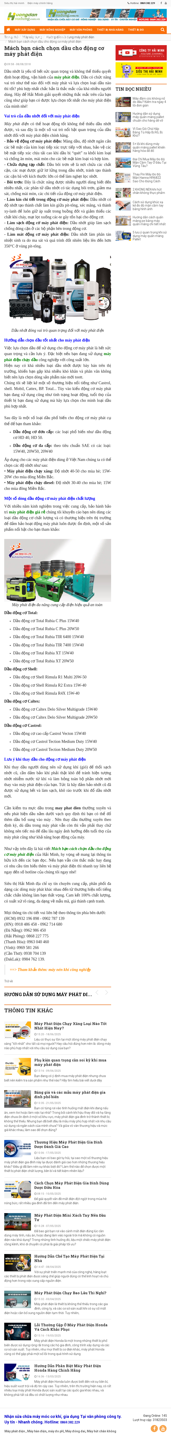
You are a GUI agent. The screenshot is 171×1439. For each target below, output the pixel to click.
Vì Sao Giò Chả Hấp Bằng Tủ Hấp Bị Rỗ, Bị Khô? (148, 132)
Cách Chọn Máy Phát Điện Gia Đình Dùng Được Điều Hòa (71, 1185)
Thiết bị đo (136, 29)
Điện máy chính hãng (40, 3)
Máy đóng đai (75, 1431)
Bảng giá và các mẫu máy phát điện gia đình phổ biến (70, 1094)
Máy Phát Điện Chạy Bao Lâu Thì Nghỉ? (70, 1292)
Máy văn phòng (81, 29)
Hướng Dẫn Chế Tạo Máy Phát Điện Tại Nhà (69, 1258)
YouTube (163, 1428)
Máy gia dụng (16, 37)
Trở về (8, 981)
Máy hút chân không (101, 1431)
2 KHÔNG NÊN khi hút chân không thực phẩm (149, 191)
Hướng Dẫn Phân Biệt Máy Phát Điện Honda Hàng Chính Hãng (67, 1368)
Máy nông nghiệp (52, 29)
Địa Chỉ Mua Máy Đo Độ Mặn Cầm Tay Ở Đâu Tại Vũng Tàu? (149, 163)
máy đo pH (56, 1431)
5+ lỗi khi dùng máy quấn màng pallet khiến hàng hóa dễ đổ (149, 147)
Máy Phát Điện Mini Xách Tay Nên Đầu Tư (70, 1217)
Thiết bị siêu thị (42, 37)
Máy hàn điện (37, 1431)
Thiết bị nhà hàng (110, 29)
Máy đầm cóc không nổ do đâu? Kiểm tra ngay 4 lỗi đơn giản (149, 102)
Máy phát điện (14, 1431)
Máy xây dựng (25, 29)
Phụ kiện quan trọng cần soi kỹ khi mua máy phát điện (70, 1062)
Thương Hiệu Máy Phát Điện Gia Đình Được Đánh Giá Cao (68, 1144)
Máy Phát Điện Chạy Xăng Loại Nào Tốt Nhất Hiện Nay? (70, 1025)
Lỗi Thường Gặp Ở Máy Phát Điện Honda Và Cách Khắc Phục (71, 1327)
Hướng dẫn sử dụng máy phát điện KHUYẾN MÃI (66, 994)
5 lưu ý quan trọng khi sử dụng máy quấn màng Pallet (150, 236)
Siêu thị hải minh (14, 3)
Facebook (154, 1428)
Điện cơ (64, 37)
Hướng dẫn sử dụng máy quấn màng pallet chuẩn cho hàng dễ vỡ (148, 117)
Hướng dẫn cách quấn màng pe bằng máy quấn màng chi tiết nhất (149, 221)
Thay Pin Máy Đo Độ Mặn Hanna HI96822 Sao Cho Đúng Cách (147, 178)
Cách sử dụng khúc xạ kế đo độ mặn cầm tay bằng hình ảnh (148, 206)
